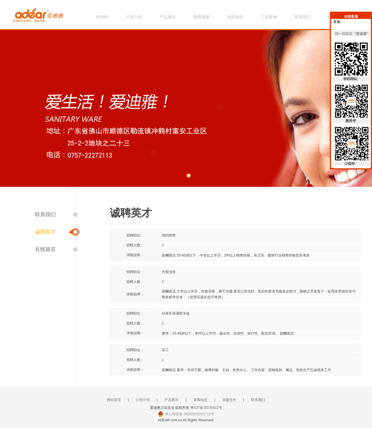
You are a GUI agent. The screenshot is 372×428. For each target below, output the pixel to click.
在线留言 (45, 249)
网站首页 (114, 400)
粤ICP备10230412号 (206, 408)
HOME (102, 17)
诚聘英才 (45, 232)
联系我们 (302, 17)
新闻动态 (235, 17)
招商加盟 (201, 17)
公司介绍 (134, 17)
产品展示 (168, 17)
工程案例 (269, 17)
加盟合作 (229, 400)
